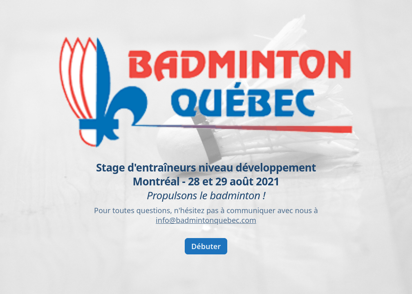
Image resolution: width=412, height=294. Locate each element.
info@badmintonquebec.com (206, 220)
